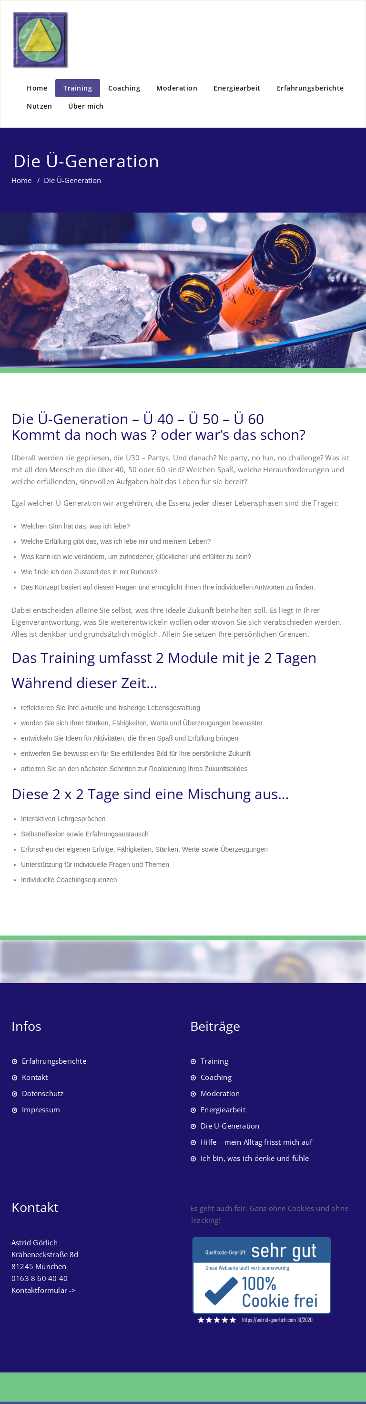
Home (37, 87)
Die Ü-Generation (230, 1125)
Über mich (86, 106)
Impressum (41, 1109)
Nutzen (39, 106)
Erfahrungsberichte (310, 87)
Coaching (124, 87)
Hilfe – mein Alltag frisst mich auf (256, 1142)
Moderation (176, 87)
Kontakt (35, 1077)
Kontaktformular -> (43, 1290)
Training (77, 87)
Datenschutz (42, 1093)
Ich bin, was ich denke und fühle (255, 1158)
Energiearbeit (237, 87)
